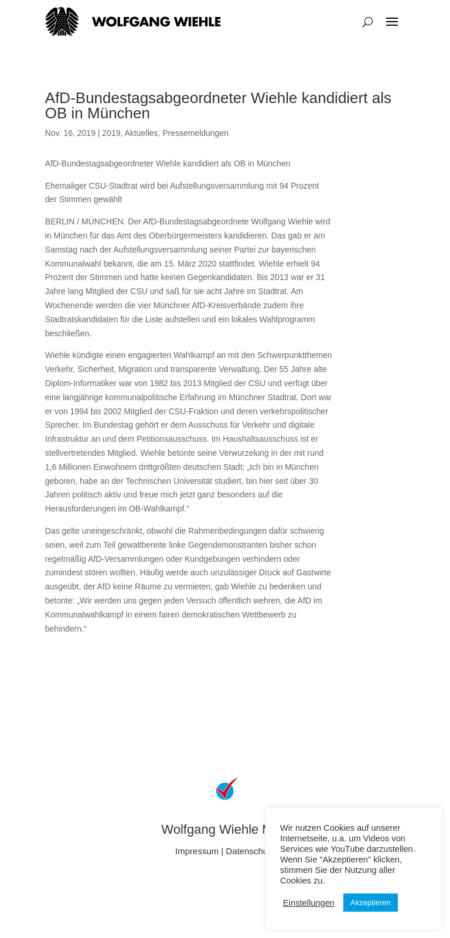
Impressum (197, 851)
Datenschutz (250, 851)
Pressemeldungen (195, 133)
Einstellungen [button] (309, 903)
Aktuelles (141, 133)
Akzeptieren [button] (370, 902)
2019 (111, 133)
